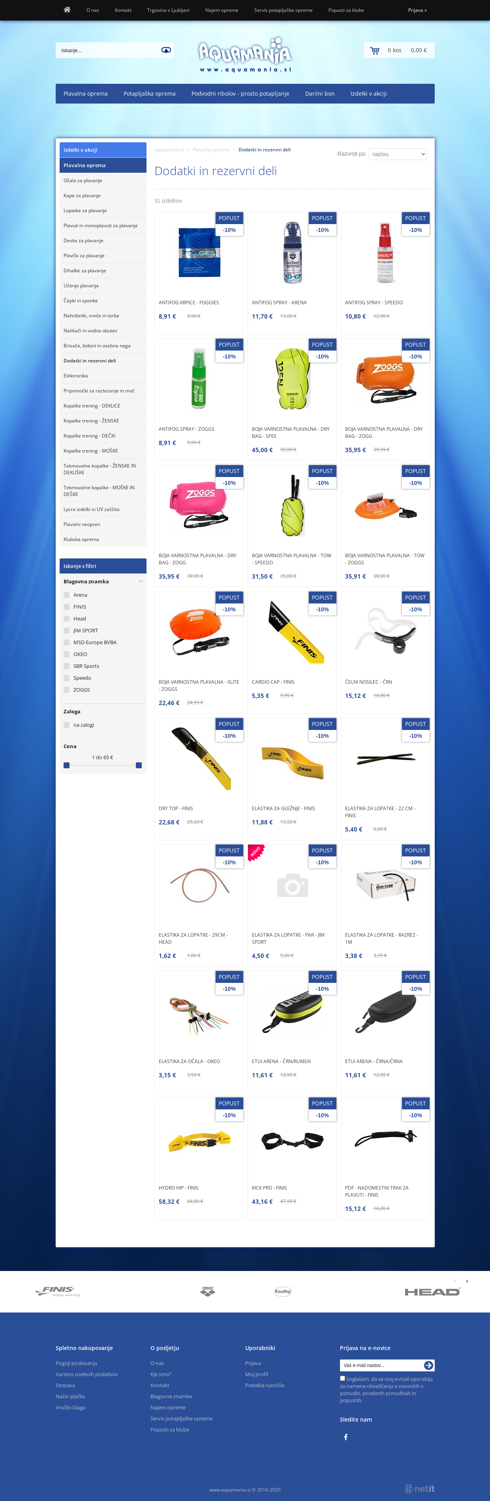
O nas (92, 10)
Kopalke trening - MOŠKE (91, 450)
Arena (80, 594)
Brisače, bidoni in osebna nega (97, 345)
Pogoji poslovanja (76, 1363)
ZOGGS (81, 689)
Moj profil (256, 1374)
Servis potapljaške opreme (283, 10)
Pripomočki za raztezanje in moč (99, 390)
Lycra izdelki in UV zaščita (92, 509)
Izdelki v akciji (369, 93)
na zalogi (83, 724)
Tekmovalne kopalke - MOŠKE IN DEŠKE (99, 491)
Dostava (65, 1385)
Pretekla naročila (264, 1385)
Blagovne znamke (171, 1396)
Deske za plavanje (83, 240)
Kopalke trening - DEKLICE (92, 405)
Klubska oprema (81, 539)
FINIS (79, 606)
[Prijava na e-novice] (429, 1365)
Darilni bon (320, 93)
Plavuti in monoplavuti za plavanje (101, 225)
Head (79, 618)
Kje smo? (160, 1374)
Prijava (417, 10)
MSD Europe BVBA (94, 642)
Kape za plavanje (82, 195)
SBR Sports (86, 665)
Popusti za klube (346, 10)
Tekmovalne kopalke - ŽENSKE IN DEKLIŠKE (100, 469)
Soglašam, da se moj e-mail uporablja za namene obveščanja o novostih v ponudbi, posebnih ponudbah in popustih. (386, 1389)
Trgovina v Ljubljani (168, 10)
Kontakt (123, 10)
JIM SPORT (85, 630)
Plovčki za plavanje (84, 255)
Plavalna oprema (86, 93)
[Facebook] (348, 1437)
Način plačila (70, 1396)
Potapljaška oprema (150, 93)
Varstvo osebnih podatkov (87, 1374)
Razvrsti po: (352, 154)
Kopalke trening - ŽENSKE (91, 420)
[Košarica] (399, 50)
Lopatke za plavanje (85, 210)
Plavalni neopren (82, 524)
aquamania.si (169, 149)
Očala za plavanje (83, 180)
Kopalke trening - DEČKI (89, 435)
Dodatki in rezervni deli (90, 360)
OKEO (80, 654)
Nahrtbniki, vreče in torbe (91, 315)
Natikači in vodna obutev (90, 330)
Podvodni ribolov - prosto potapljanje (240, 93)
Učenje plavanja (81, 285)
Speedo (82, 677)
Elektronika (76, 375)
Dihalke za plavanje (85, 270)
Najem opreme (221, 10)
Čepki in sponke (81, 300)
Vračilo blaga (70, 1407)
